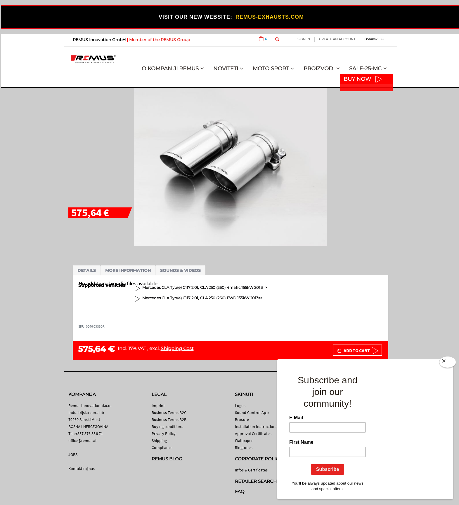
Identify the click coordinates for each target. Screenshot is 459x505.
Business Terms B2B (169, 419)
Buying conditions (167, 426)
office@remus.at (82, 440)
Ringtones (244, 447)
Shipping (159, 440)
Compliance (162, 447)
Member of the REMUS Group (159, 39)
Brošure (242, 419)
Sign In (303, 39)
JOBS (72, 454)
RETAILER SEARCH (256, 481)
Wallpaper (244, 440)
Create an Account (337, 39)
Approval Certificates (253, 433)
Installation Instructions (256, 426)
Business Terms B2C (169, 412)
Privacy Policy (164, 433)
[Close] (447, 363)
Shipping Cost (177, 348)
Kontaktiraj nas (81, 468)
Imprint (158, 405)
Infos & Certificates (251, 470)
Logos (240, 405)
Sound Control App (252, 412)
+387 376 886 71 (89, 433)
